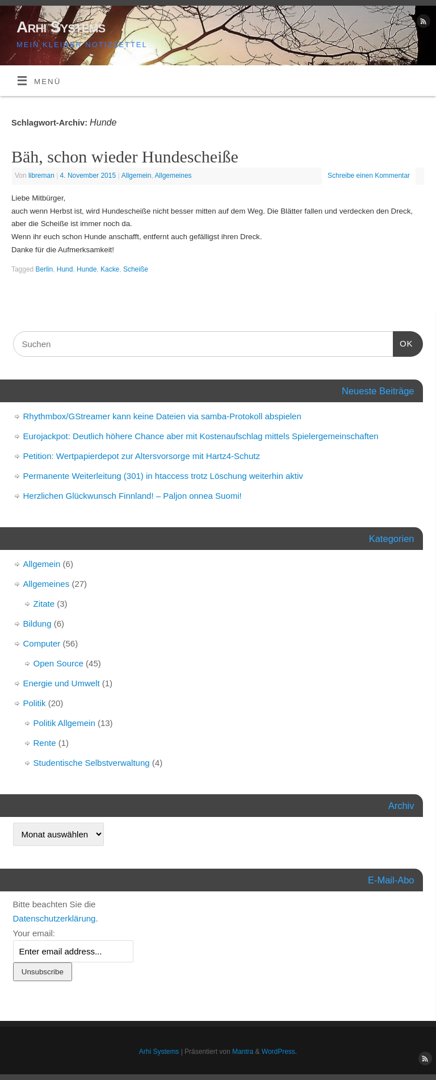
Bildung (37, 623)
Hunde (87, 269)
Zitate (44, 603)
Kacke (109, 269)
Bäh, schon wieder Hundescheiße (124, 156)
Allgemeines (172, 176)
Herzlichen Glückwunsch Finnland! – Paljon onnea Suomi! (132, 496)
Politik (34, 703)
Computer (42, 643)
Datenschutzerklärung (54, 918)
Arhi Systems (61, 27)
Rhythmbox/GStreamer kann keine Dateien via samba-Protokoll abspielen (162, 416)
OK (403, 342)
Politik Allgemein (64, 723)
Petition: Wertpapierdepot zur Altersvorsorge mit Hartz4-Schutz (141, 456)
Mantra (242, 1052)
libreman (41, 176)
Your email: (34, 933)
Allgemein (136, 176)
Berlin (44, 269)
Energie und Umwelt (61, 683)
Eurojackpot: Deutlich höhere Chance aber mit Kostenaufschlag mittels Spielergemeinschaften (201, 436)
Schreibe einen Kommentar (369, 176)
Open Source (58, 663)
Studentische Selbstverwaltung (91, 763)
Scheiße (135, 269)
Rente (44, 743)
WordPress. (279, 1052)
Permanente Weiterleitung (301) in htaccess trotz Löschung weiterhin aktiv (163, 476)
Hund (65, 269)
